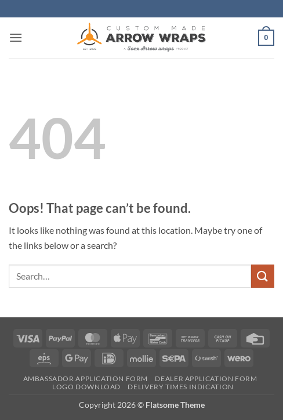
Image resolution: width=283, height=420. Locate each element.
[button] (16, 37)
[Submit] (262, 276)
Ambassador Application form (85, 378)
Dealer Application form (206, 378)
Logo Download (86, 386)
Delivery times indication (180, 386)
